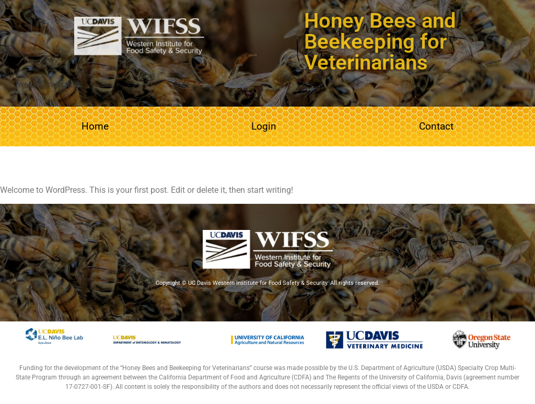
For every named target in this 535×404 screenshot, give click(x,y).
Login (263, 126)
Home (95, 126)
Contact (436, 126)
